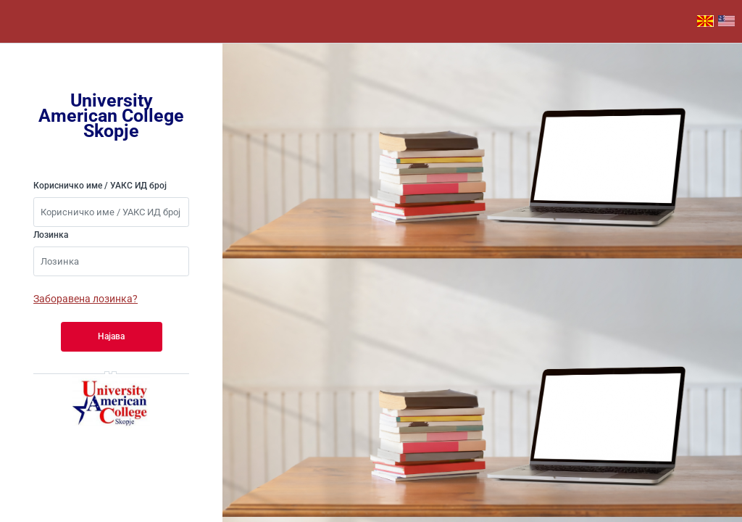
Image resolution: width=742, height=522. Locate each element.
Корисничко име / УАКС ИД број (100, 186)
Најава (111, 336)
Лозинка (50, 235)
